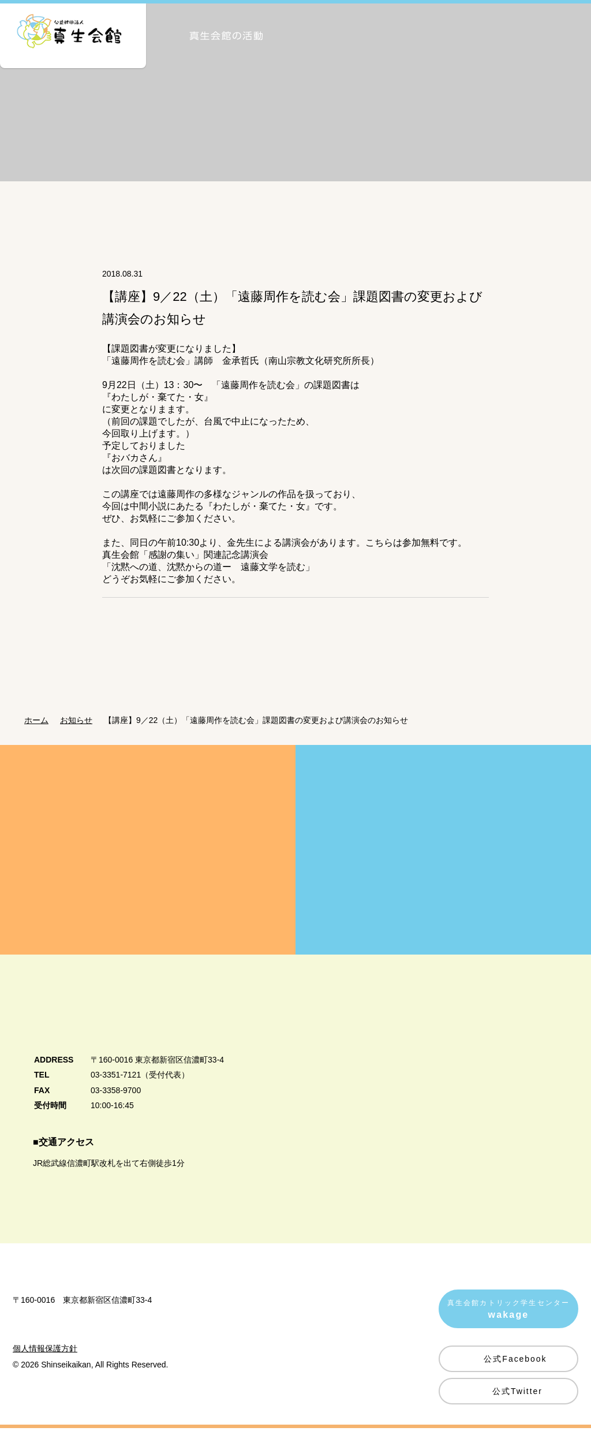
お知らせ (79, 735)
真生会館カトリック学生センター (508, 1326)
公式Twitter (517, 1406)
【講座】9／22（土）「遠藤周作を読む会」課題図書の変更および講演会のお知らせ (263, 735)
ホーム (36, 735)
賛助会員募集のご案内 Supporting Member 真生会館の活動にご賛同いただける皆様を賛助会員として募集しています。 (443, 865)
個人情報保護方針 (45, 1399)
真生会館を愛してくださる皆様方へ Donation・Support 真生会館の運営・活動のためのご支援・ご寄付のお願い (148, 865)
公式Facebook (515, 1373)
